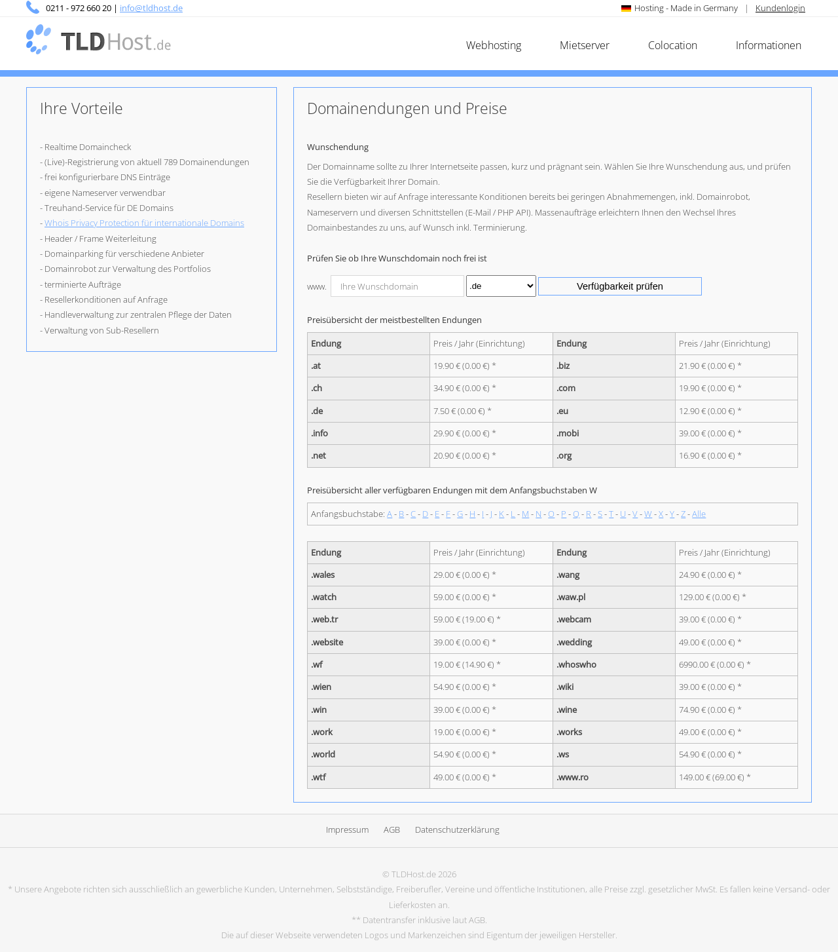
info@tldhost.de (151, 8)
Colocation (672, 45)
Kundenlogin (780, 8)
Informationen (768, 45)
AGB (392, 829)
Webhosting (493, 45)
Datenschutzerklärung (457, 829)
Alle (699, 514)
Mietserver (585, 45)
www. (317, 286)
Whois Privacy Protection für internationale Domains (144, 223)
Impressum (347, 829)
